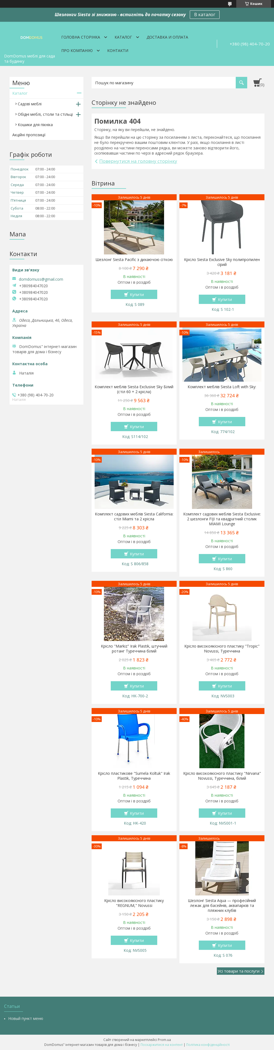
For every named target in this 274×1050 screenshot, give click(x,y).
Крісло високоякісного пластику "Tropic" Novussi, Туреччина (222, 649)
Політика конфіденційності (208, 1044)
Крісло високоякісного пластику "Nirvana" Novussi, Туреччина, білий (222, 776)
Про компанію (77, 50)
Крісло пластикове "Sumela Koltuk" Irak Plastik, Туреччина (134, 776)
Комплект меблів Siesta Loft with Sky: (222, 386)
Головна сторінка (80, 37)
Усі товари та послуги (239, 971)
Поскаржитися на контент (162, 1044)
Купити (137, 294)
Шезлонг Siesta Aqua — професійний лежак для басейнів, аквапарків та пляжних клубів (222, 905)
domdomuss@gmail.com (41, 279)
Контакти (117, 50)
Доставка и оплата (167, 37)
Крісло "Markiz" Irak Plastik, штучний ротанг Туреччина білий (134, 649)
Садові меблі (30, 103)
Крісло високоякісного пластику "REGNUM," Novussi (134, 903)
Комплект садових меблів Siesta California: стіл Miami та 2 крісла (134, 516)
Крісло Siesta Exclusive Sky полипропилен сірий (222, 262)
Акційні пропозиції (29, 134)
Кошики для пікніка (35, 124)
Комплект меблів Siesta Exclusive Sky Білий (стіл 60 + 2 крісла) (134, 389)
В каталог (204, 14)
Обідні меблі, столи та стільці (45, 114)
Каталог (123, 37)
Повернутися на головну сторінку (138, 161)
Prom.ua (164, 1039)
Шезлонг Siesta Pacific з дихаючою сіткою (134, 259)
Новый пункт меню (25, 1018)
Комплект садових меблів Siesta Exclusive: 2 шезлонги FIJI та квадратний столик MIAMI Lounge (222, 519)
